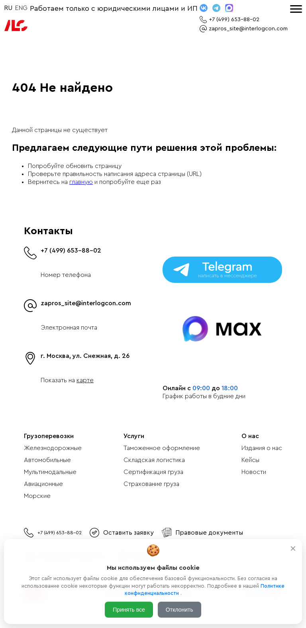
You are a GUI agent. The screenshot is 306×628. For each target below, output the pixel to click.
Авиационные (43, 484)
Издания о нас (261, 448)
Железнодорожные (53, 448)
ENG (21, 8)
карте (85, 380)
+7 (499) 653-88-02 (71, 250)
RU (8, 8)
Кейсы (250, 460)
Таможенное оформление (162, 448)
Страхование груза (151, 484)
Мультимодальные (50, 472)
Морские (37, 496)
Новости (253, 472)
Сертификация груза (153, 472)
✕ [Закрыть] (293, 548)
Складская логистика (154, 460)
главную (81, 182)
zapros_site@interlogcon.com (86, 303)
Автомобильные (47, 460)
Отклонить (179, 609)
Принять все (129, 609)
